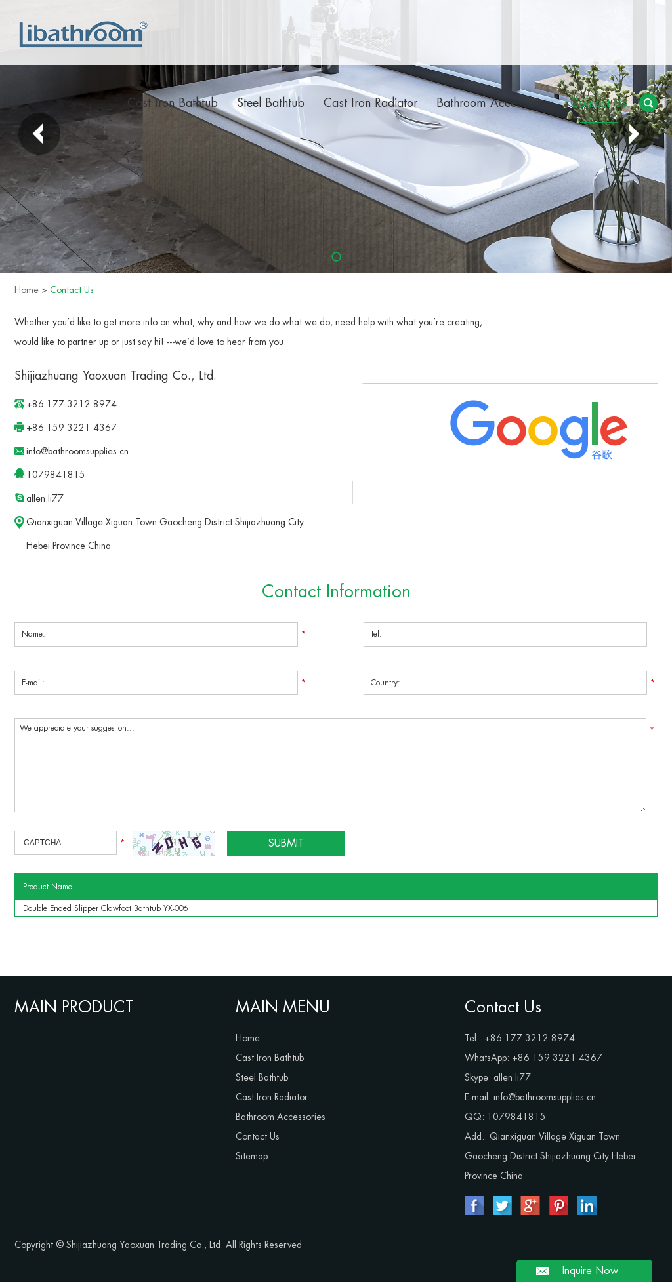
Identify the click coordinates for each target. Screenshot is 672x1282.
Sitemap (252, 1156)
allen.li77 (45, 498)
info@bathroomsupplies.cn (77, 451)
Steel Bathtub (270, 103)
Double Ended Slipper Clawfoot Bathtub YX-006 (105, 908)
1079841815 (55, 474)
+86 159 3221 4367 (557, 1057)
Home (26, 289)
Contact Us (598, 103)
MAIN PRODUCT (74, 1007)
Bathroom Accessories (493, 103)
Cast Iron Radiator (370, 103)
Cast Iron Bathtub (172, 103)
